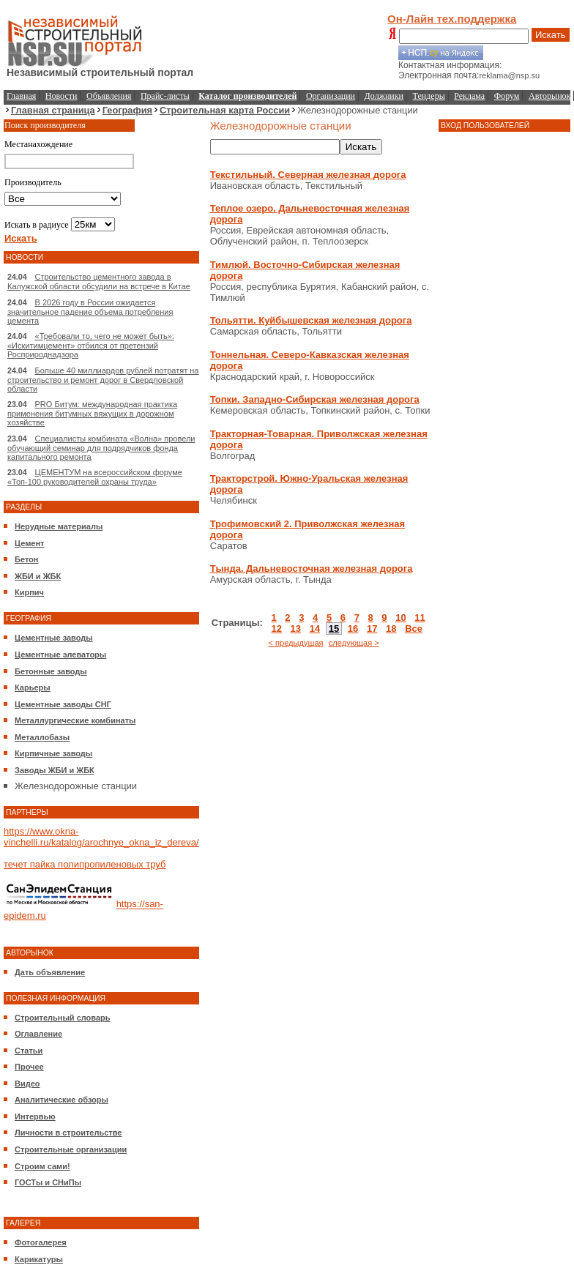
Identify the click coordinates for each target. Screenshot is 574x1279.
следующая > (354, 642)
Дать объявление (50, 972)
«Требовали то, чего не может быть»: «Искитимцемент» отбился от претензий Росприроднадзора (90, 345)
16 (353, 628)
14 (315, 628)
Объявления (108, 96)
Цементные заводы (54, 637)
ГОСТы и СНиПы (48, 1182)
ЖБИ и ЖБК (38, 576)
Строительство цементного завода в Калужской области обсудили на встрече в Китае (98, 281)
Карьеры (33, 687)
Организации (330, 96)
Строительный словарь (63, 1017)
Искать (550, 34)
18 (391, 628)
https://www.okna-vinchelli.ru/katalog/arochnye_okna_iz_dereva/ (101, 837)
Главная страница (53, 110)
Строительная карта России (225, 110)
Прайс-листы (165, 96)
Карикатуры (39, 1259)
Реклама (469, 96)
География (127, 110)
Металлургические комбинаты (75, 720)
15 (334, 628)
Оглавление (38, 1033)
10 (400, 617)
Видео (27, 1083)
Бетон (26, 559)
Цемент (29, 543)
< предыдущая (295, 642)
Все (413, 628)
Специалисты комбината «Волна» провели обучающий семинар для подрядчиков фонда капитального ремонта (101, 447)
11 (419, 617)
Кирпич (29, 592)
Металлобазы (42, 737)
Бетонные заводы (51, 671)
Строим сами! (42, 1166)
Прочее (29, 1066)
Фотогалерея (41, 1242)
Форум (507, 96)
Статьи (28, 1050)
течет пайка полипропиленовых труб (84, 864)
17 (372, 628)
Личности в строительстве (68, 1132)
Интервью (35, 1116)
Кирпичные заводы (53, 753)
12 (276, 628)
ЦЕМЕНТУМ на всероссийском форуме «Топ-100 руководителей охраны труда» (94, 477)
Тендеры (429, 96)
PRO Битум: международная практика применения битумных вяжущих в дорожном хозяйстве (92, 413)
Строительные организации (71, 1149)
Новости (61, 96)
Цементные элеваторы (60, 654)
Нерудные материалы (58, 526)
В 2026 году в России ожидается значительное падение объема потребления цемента (90, 311)
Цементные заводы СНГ (63, 704)
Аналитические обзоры (61, 1099)
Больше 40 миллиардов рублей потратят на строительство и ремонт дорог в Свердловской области (102, 379)
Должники (384, 96)
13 (296, 628)
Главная (21, 96)
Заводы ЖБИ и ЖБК (54, 770)
